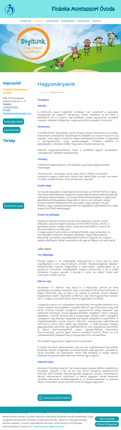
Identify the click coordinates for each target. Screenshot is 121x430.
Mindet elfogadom (107, 424)
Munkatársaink (52, 21)
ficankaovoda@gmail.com (17, 113)
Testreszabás (107, 418)
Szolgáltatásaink (68, 21)
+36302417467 (10, 107)
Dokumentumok (83, 21)
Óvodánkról (38, 21)
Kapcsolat (96, 21)
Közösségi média (13, 121)
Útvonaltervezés (13, 205)
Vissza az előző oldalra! (57, 397)
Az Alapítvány (25, 21)
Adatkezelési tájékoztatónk (48, 426)
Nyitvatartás (11, 130)
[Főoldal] (9, 9)
